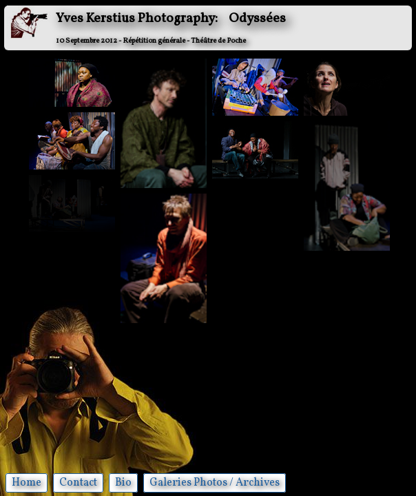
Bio (123, 482)
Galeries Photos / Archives (214, 482)
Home (26, 482)
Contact (78, 482)
